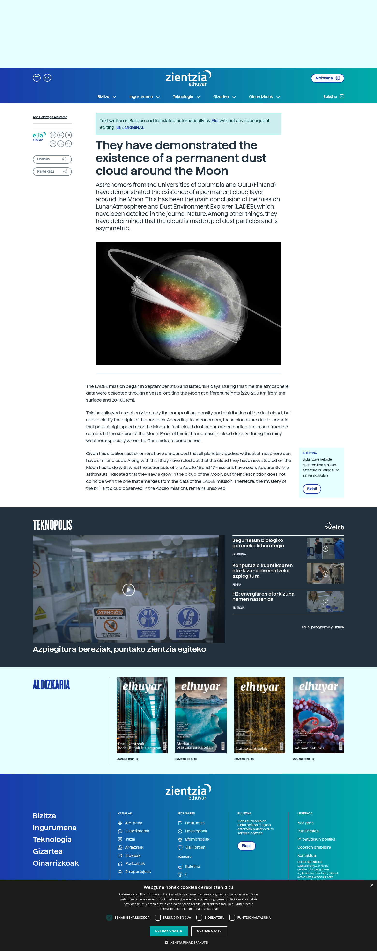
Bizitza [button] (107, 96)
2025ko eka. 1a (303, 759)
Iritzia (126, 839)
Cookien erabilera (314, 847)
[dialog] (188, 915)
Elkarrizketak (133, 831)
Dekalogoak (192, 831)
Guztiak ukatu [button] (209, 931)
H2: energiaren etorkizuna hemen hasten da (263, 596)
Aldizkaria (327, 78)
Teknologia (52, 839)
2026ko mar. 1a (127, 759)
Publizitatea (308, 831)
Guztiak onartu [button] (168, 931)
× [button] (371, 885)
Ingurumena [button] (144, 96)
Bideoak (129, 855)
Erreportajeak (134, 871)
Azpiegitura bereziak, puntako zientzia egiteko (119, 649)
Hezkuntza (191, 823)
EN (53, 143)
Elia (215, 120)
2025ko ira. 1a (244, 759)
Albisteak (130, 823)
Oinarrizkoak (56, 863)
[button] (37, 77)
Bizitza (44, 815)
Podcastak (131, 863)
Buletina (334, 96)
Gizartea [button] (225, 96)
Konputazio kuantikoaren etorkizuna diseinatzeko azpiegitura (262, 570)
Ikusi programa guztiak (323, 627)
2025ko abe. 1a (186, 759)
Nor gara (305, 823)
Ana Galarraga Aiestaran (50, 117)
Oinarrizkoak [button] (265, 96)
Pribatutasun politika (316, 839)
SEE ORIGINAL (130, 127)
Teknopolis (52, 524)
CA (60, 143)
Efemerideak (193, 839)
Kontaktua (306, 855)
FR (68, 135)
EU (53, 135)
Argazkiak (130, 847)
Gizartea (48, 851)
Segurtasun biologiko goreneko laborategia (258, 542)
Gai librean (192, 847)
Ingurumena (55, 827)
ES (60, 135)
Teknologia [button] (187, 96)
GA (68, 143)
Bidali (312, 489)
